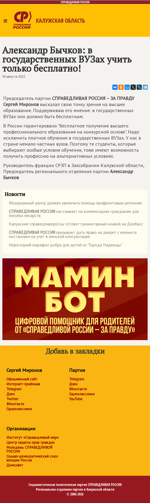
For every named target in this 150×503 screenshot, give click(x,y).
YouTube (75, 399)
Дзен (10, 394)
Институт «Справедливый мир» (32, 437)
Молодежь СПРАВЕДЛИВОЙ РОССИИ (29, 449)
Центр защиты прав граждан (30, 442)
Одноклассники (19, 409)
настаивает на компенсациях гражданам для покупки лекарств (72, 213)
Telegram (13, 389)
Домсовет (14, 465)
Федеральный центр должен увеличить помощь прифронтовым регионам (73, 204)
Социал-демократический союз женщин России (32, 458)
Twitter (12, 399)
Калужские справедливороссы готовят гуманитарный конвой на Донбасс (74, 225)
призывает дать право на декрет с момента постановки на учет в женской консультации (71, 234)
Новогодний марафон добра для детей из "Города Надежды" (63, 246)
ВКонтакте (15, 404)
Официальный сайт (21, 379)
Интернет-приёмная (23, 384)
